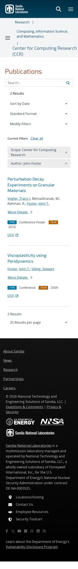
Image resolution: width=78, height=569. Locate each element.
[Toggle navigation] (7, 37)
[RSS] (44, 531)
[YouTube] (19, 531)
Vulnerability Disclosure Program (32, 547)
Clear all (37, 138)
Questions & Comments (24, 407)
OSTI (13, 235)
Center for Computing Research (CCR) (44, 51)
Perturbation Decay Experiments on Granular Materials (31, 184)
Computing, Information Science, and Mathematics (42, 34)
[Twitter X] (13, 531)
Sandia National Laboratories (29, 445)
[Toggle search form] (58, 9)
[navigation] (39, 322)
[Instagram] (32, 531)
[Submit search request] (68, 83)
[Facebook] (7, 531)
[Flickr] (25, 531)
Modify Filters (26, 123)
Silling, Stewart (42, 269)
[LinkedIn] (38, 531)
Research (22, 22)
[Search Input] (39, 83)
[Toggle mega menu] (71, 9)
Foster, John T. (38, 203)
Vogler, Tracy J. (18, 198)
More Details (20, 212)
